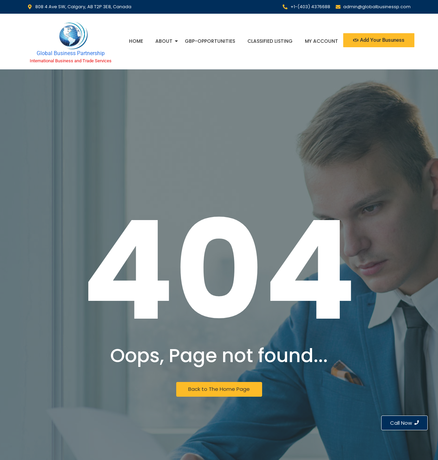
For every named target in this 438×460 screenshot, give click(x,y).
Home (136, 41)
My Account (321, 41)
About (164, 41)
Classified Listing (270, 41)
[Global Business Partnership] (70, 35)
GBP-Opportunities (210, 41)
